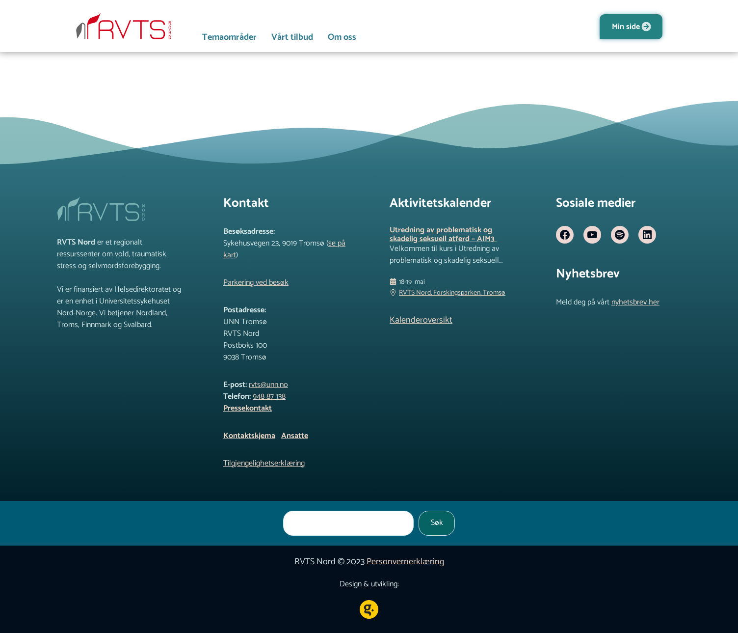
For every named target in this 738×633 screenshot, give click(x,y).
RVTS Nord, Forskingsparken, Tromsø (452, 293)
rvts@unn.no (268, 384)
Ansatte (294, 435)
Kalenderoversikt (421, 320)
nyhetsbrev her (635, 302)
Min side (626, 26)
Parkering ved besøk (256, 282)
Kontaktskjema (249, 435)
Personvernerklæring (405, 561)
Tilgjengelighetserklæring (264, 463)
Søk (437, 522)
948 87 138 (269, 396)
